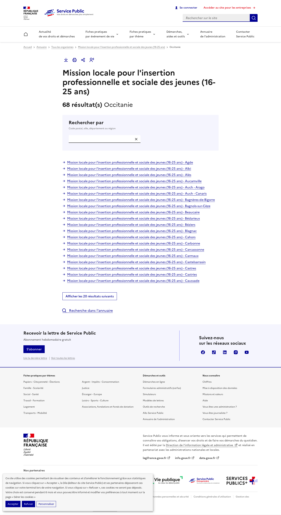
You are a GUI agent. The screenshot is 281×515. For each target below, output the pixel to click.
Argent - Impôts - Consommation (100, 382)
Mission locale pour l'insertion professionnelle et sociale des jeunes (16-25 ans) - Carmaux (132, 255)
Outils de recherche (154, 407)
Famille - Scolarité (33, 388)
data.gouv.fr (209, 458)
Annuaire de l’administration (212, 34)
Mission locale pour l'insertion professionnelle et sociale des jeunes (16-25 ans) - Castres (131, 268)
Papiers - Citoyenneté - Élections (41, 382)
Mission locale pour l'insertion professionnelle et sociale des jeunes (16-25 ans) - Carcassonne (135, 249)
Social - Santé (31, 394)
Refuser (28, 504)
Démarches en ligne (154, 382)
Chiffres (207, 382)
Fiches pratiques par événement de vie (99, 34)
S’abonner (34, 349)
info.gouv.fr (185, 458)
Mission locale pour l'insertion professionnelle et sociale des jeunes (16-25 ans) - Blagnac (132, 230)
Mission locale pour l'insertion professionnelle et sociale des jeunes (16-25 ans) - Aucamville (134, 181)
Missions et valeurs (213, 394)
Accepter (13, 504)
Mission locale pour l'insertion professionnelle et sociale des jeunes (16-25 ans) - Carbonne (133, 243)
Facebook (203, 352)
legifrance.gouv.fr (156, 458)
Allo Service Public (153, 413)
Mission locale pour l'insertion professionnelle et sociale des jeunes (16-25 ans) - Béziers (131, 224)
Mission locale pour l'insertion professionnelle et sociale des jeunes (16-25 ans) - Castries (132, 274)
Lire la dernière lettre (35, 358)
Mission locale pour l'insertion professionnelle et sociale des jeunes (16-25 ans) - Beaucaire (133, 212)
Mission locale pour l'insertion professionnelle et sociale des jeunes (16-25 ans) (121, 47)
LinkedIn (225, 352)
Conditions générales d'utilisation (212, 496)
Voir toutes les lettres (63, 358)
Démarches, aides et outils (175, 34)
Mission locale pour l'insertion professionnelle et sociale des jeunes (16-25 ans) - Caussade (133, 280)
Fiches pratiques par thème (140, 34)
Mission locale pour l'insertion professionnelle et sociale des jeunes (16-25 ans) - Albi (129, 168)
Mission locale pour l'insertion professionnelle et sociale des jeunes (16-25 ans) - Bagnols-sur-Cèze (138, 206)
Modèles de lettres (153, 400)
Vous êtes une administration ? (220, 407)
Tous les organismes (62, 47)
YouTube (247, 352)
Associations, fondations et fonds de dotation (107, 407)
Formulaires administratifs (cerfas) (162, 388)
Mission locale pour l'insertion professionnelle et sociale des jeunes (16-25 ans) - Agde (130, 162)
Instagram (236, 352)
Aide (205, 400)
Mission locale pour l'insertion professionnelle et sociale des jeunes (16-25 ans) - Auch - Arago (136, 187)
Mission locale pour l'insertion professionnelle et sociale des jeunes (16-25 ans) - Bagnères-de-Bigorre (141, 199)
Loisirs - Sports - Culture (95, 400)
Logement (29, 407)
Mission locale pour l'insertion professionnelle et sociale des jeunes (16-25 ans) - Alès (129, 174)
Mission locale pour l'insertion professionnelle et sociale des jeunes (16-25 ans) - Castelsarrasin (136, 262)
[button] (91, 59)
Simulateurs (149, 394)
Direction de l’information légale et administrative (202, 445)
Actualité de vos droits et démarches (57, 34)
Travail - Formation (33, 400)
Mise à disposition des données (220, 388)
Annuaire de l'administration (159, 419)
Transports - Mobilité (35, 413)
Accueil (27, 47)
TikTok (214, 352)
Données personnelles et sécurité (170, 496)
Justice (85, 388)
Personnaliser (46, 504)
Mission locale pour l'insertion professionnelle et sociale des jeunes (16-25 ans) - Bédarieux (133, 218)
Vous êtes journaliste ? (215, 413)
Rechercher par (140, 125)
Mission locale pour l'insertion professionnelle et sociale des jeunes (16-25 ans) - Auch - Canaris (137, 193)
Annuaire (41, 47)
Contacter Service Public (245, 34)
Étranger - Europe (92, 394)
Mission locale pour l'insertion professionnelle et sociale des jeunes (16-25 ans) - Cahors (131, 237)
